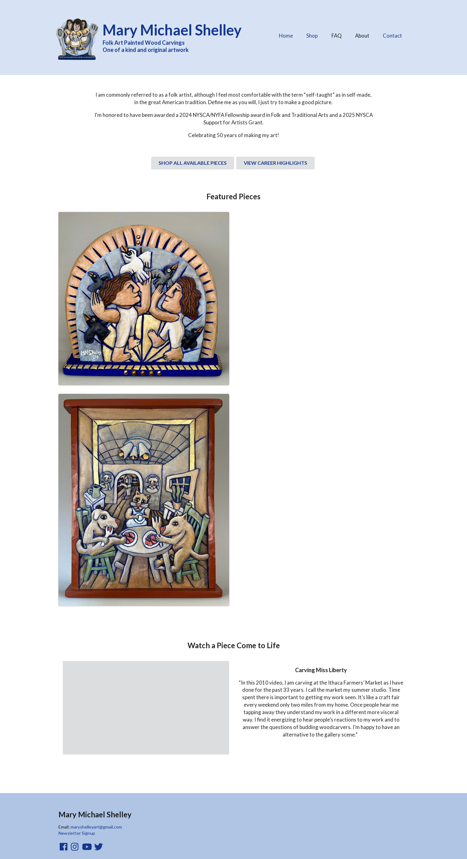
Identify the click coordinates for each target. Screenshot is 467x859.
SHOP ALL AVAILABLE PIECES (193, 163)
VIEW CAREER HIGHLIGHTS (275, 163)
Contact (392, 35)
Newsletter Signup (76, 833)
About (362, 34)
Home (286, 35)
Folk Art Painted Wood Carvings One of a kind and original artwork (176, 37)
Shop (312, 35)
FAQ (336, 34)
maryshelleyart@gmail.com (96, 826)
